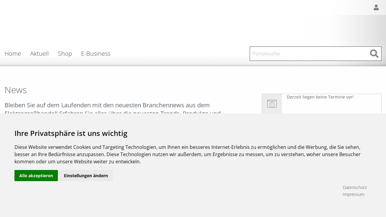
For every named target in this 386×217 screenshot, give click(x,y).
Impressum (353, 194)
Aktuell (39, 54)
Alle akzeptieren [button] (36, 190)
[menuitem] (17, 54)
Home (13, 54)
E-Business (95, 54)
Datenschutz (355, 187)
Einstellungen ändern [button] (86, 190)
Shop (65, 54)
